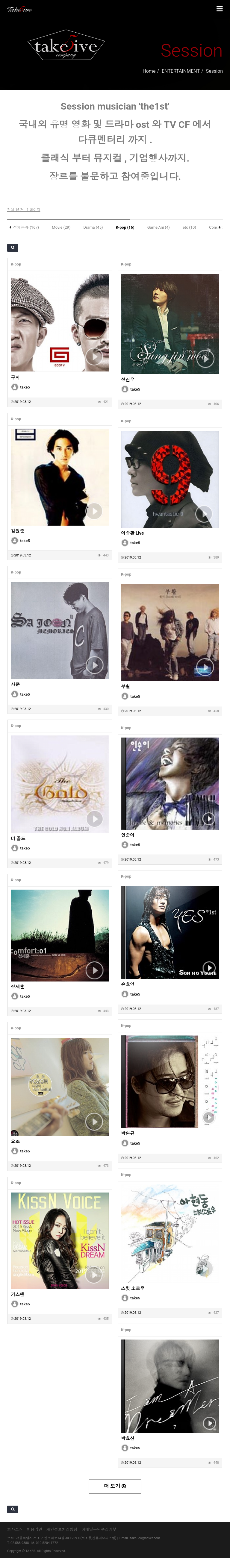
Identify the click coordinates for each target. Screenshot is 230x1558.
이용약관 (34, 1529)
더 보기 (115, 1486)
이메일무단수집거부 (98, 1529)
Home (149, 71)
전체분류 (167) (26, 227)
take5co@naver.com (145, 1538)
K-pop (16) (125, 227)
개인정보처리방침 (61, 1529)
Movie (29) (61, 227)
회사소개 (15, 1529)
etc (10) (189, 227)
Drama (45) (93, 227)
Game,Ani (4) (158, 227)
